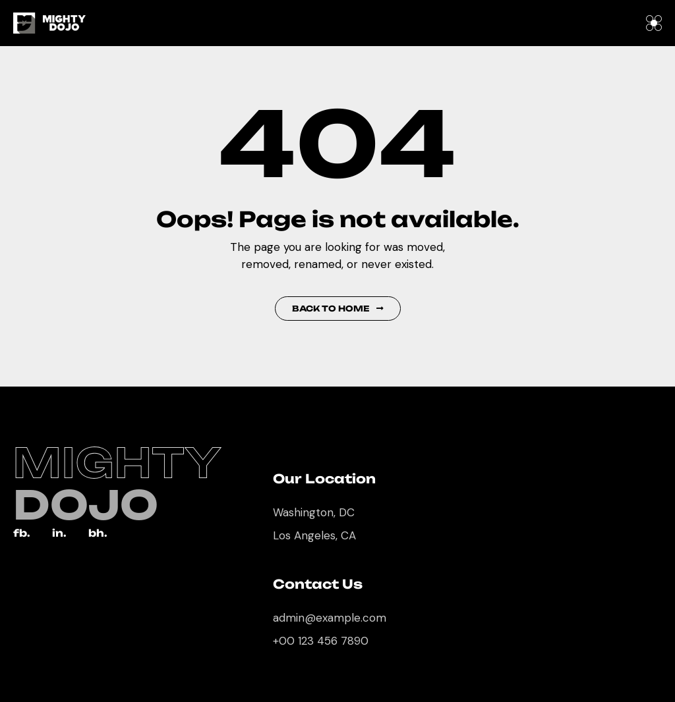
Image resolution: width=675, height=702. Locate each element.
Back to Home (338, 308)
